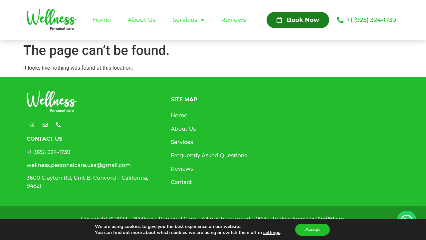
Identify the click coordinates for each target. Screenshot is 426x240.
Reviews (233, 20)
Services (188, 20)
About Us (141, 20)
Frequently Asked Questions (209, 155)
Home (101, 20)
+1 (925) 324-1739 (49, 152)
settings (271, 233)
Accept (312, 229)
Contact (181, 182)
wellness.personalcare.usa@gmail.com (79, 165)
